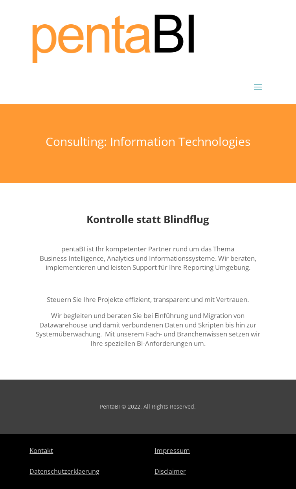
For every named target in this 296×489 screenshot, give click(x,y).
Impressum (172, 450)
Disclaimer (170, 471)
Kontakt (41, 450)
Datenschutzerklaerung (64, 471)
